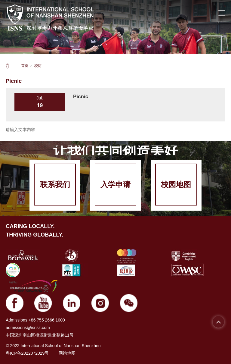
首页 (24, 66)
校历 (38, 66)
